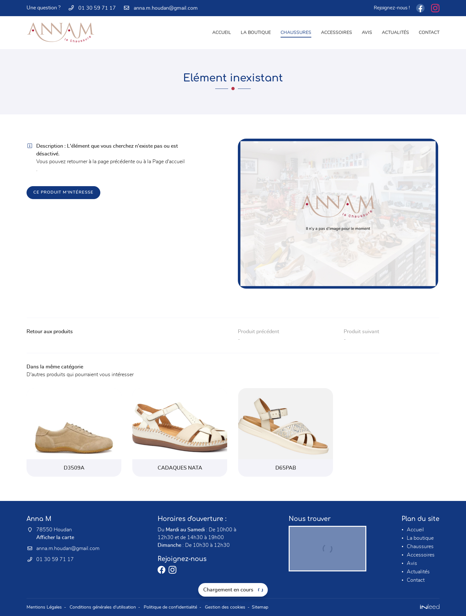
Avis (367, 32)
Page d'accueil (168, 161)
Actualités (395, 32)
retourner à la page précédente (101, 161)
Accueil (221, 32)
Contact (429, 32)
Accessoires (336, 32)
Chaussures (296, 32)
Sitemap (260, 607)
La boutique (256, 32)
